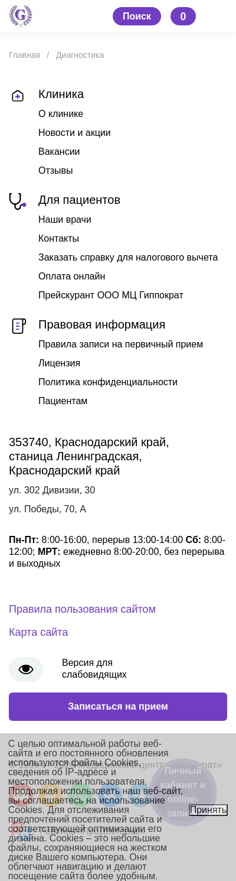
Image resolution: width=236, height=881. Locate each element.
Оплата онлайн (71, 276)
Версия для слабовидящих (94, 669)
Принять (208, 810)
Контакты (58, 238)
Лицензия (59, 363)
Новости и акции (74, 133)
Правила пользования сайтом (82, 609)
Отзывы (55, 170)
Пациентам (62, 401)
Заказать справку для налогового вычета (128, 257)
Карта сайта (38, 632)
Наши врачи (64, 219)
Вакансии (59, 152)
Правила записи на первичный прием (120, 344)
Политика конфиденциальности (108, 382)
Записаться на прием (118, 706)
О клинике (60, 114)
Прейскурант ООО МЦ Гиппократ (110, 295)
